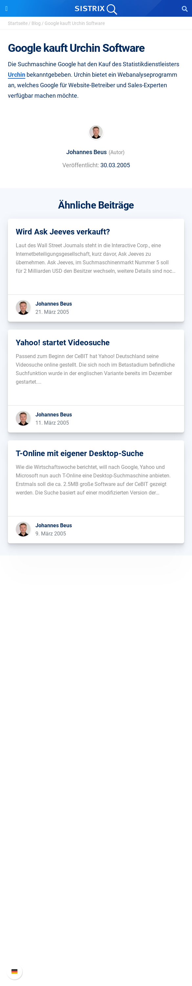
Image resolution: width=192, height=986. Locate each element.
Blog (36, 23)
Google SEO (96, 754)
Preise (96, 744)
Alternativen (96, 871)
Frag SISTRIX (96, 808)
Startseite (18, 23)
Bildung (96, 690)
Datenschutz (96, 700)
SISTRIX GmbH (96, 656)
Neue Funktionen (96, 925)
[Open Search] (184, 8)
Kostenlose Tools (96, 850)
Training (96, 819)
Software (96, 731)
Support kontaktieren (96, 946)
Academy (96, 829)
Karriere (96, 679)
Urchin (16, 74)
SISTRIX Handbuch (96, 915)
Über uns (96, 669)
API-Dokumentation (96, 936)
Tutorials (96, 861)
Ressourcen (96, 796)
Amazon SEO (96, 765)
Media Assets (96, 882)
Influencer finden (96, 775)
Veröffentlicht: (80, 165)
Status (96, 957)
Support (96, 902)
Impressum (96, 711)
